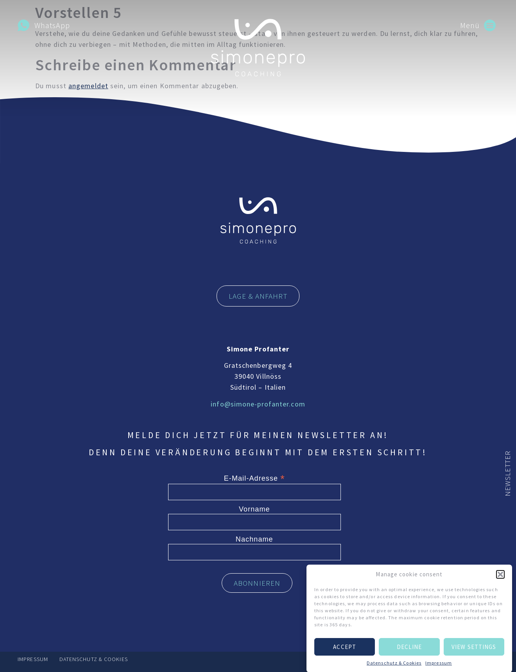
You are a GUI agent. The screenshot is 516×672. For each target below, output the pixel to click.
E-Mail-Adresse (254, 478)
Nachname (254, 539)
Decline (409, 650)
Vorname (254, 509)
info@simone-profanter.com (258, 403)
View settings (474, 650)
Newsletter (507, 473)
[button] (500, 578)
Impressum (438, 667)
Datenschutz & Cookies (394, 667)
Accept (344, 650)
